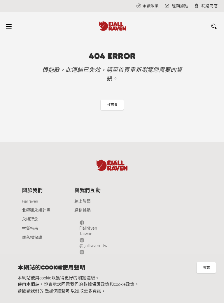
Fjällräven (30, 204)
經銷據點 (82, 213)
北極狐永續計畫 (36, 213)
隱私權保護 (32, 241)
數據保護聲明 (58, 291)
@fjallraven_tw (94, 235)
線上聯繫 (82, 204)
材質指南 (30, 232)
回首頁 (112, 105)
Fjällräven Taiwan (96, 225)
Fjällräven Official (96, 244)
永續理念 (30, 222)
